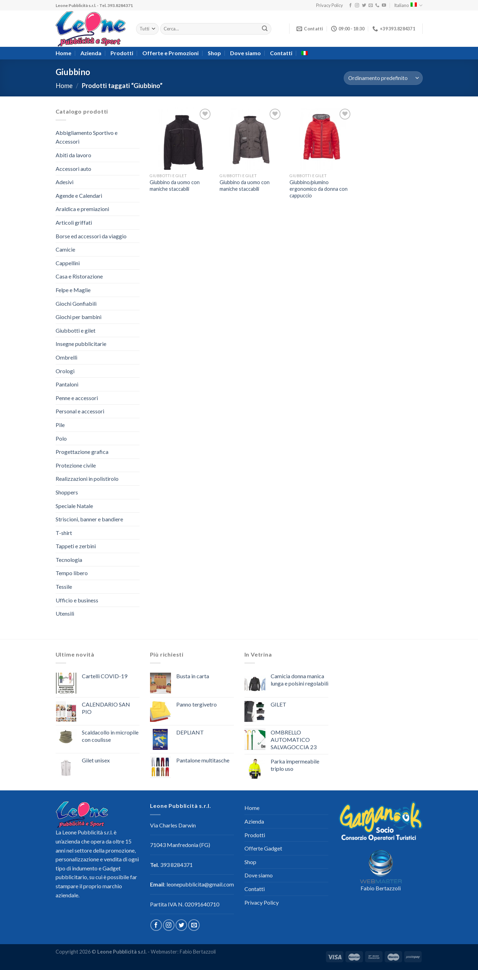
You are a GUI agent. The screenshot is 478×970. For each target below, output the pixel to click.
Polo (61, 438)
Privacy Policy (329, 5)
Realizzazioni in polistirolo (87, 478)
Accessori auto (73, 168)
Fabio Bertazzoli (381, 888)
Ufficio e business (77, 600)
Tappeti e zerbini (76, 546)
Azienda (90, 53)
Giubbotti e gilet (75, 330)
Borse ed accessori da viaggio (91, 236)
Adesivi (64, 182)
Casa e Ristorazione (79, 276)
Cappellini (68, 263)
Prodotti (121, 53)
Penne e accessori (77, 397)
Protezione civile (76, 465)
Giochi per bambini (78, 316)
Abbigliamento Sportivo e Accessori (86, 137)
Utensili (65, 613)
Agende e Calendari (79, 195)
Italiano (408, 5)
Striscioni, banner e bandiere (89, 519)
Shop (214, 53)
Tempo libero (72, 573)
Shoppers (67, 492)
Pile (60, 424)
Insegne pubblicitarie (81, 343)
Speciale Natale (74, 505)
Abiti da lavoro (73, 155)
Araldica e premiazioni (82, 208)
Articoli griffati (74, 222)
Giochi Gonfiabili (76, 303)
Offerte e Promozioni (170, 53)
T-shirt (64, 532)
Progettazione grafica (82, 451)
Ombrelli (66, 357)
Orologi (65, 371)
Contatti (281, 53)
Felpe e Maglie (73, 290)
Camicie (65, 249)
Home (63, 53)
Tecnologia (69, 559)
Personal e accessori (80, 411)
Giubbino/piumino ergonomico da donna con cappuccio (319, 188)
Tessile (64, 586)
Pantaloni (67, 384)
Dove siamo (245, 53)
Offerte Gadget (263, 848)
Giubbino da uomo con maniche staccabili (175, 185)
